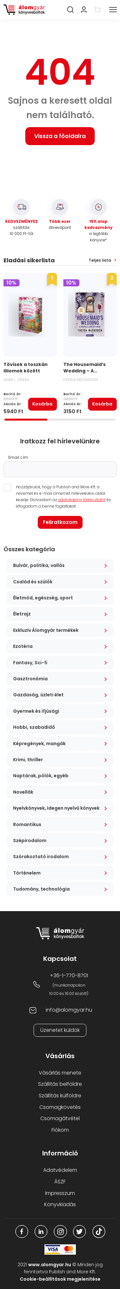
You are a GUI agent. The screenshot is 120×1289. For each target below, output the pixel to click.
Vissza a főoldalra (60, 136)
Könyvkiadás (60, 1204)
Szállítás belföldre (60, 1084)
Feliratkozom (60, 522)
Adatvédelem (60, 1170)
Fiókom (60, 1130)
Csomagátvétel (60, 1118)
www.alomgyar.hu (49, 1264)
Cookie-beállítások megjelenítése (60, 1279)
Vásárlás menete (60, 1072)
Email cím (18, 457)
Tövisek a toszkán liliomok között (26, 367)
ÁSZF (60, 1181)
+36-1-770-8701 (69, 975)
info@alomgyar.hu (69, 1010)
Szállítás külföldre (60, 1095)
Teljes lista (100, 260)
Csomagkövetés (60, 1107)
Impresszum (60, 1193)
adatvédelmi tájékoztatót (82, 499)
